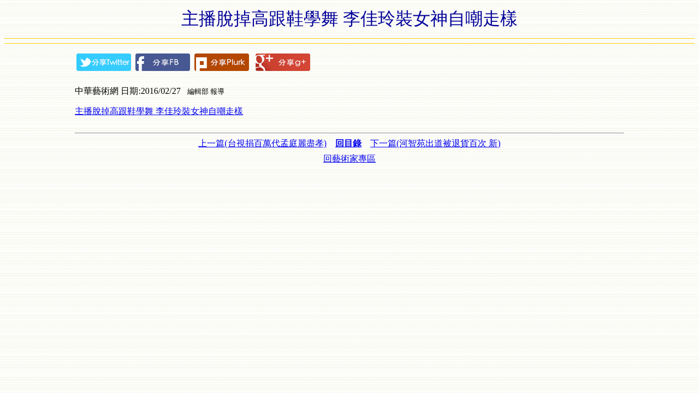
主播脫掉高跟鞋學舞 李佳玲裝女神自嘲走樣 (159, 111)
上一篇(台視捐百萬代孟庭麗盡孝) (262, 143)
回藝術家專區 (349, 158)
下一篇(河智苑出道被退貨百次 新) (435, 143)
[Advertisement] (349, 189)
